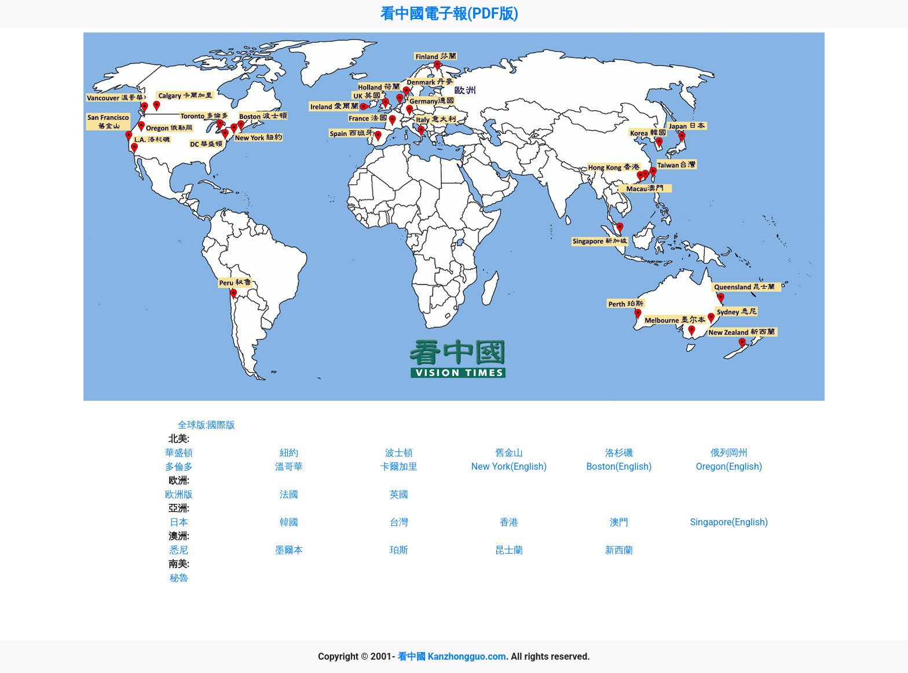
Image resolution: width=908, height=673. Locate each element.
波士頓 (399, 452)
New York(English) (509, 466)
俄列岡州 (729, 452)
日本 (179, 522)
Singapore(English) (729, 522)
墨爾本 (289, 549)
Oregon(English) (729, 466)
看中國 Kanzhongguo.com (452, 656)
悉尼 (179, 549)
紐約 (289, 452)
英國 (399, 494)
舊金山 (509, 452)
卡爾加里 (399, 466)
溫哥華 (289, 466)
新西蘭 (619, 549)
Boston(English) (618, 466)
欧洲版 (179, 494)
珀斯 (399, 549)
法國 (289, 494)
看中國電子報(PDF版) (449, 13)
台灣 (399, 522)
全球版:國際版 (207, 424)
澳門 (619, 522)
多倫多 (179, 466)
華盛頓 (179, 452)
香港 (509, 522)
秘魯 (179, 577)
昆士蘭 (509, 549)
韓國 (289, 522)
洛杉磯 (619, 452)
